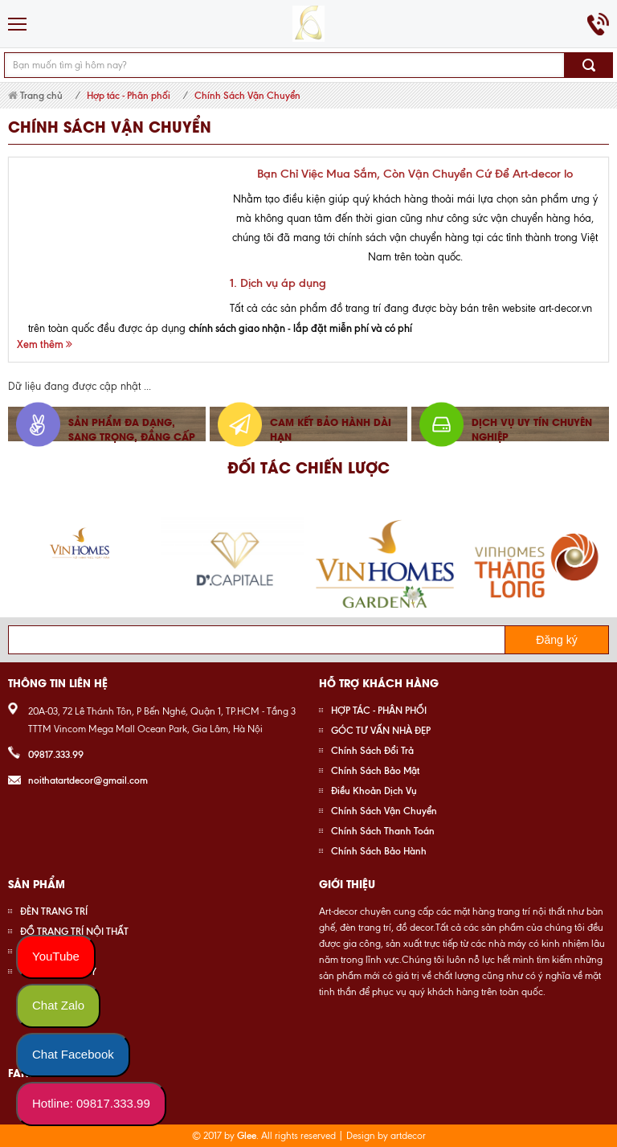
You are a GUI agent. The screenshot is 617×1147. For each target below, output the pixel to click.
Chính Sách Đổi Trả (372, 750)
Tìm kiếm (589, 65)
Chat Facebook (73, 1054)
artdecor (408, 1135)
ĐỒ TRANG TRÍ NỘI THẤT (74, 931)
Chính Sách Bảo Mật (375, 770)
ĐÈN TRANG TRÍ (54, 911)
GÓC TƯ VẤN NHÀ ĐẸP (381, 730)
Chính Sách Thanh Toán (383, 831)
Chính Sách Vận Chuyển (247, 95)
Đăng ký (556, 639)
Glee (246, 1135)
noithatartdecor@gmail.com (88, 780)
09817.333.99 (56, 754)
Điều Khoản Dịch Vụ (374, 790)
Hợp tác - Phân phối (128, 95)
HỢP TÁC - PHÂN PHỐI (379, 710)
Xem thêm (44, 344)
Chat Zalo (58, 1005)
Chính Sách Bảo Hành (379, 851)
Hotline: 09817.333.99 (91, 1103)
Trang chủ (35, 95)
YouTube (56, 956)
